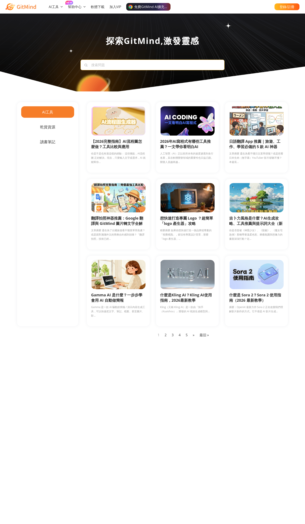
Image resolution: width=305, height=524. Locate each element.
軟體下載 (97, 6)
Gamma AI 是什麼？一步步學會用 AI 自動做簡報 (116, 297)
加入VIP (115, 6)
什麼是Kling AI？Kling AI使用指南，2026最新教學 (186, 297)
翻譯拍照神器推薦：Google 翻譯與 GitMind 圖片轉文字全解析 (117, 223)
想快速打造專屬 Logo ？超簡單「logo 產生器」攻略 (186, 221)
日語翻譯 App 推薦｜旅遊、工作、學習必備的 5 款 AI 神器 (255, 144)
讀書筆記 (47, 141)
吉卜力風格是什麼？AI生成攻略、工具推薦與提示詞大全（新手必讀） (256, 223)
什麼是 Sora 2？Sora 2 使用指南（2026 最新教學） (255, 297)
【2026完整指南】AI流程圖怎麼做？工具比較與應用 (116, 144)
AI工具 (56, 6)
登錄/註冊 (287, 6)
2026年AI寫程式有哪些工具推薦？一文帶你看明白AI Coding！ (185, 146)
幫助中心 (77, 6)
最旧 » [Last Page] (204, 335)
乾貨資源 (47, 126)
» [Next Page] (193, 335)
